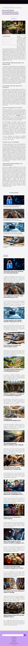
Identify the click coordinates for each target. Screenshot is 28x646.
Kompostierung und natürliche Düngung (9, 39)
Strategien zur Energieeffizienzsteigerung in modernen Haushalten (12, 420)
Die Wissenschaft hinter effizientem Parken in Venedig (14, 591)
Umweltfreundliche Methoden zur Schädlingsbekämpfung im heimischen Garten (13, 371)
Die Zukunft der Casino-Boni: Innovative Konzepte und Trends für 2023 (14, 568)
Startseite (3, 6)
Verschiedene (14, 641)
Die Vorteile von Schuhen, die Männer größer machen (13, 247)
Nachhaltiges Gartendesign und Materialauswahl (10, 44)
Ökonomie (14, 640)
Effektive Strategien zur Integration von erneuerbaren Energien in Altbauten (14, 395)
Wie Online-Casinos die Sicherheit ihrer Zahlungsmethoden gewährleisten (12, 206)
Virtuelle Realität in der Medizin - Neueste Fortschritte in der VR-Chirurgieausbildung (13, 233)
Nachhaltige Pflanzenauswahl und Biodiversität (10, 38)
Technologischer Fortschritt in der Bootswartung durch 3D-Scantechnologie (12, 220)
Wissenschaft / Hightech (9, 6)
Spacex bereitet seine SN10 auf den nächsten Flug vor (14, 616)
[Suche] (12, 635)
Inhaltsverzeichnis (6, 36)
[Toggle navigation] (2, 2)
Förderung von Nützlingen (7, 43)
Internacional (14, 638)
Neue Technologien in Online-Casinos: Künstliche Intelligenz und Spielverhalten (14, 543)
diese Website (4, 138)
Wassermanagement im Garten (8, 41)
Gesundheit (14, 637)
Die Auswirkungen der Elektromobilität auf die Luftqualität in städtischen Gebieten (14, 445)
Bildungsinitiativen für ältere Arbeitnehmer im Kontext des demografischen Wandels (12, 469)
